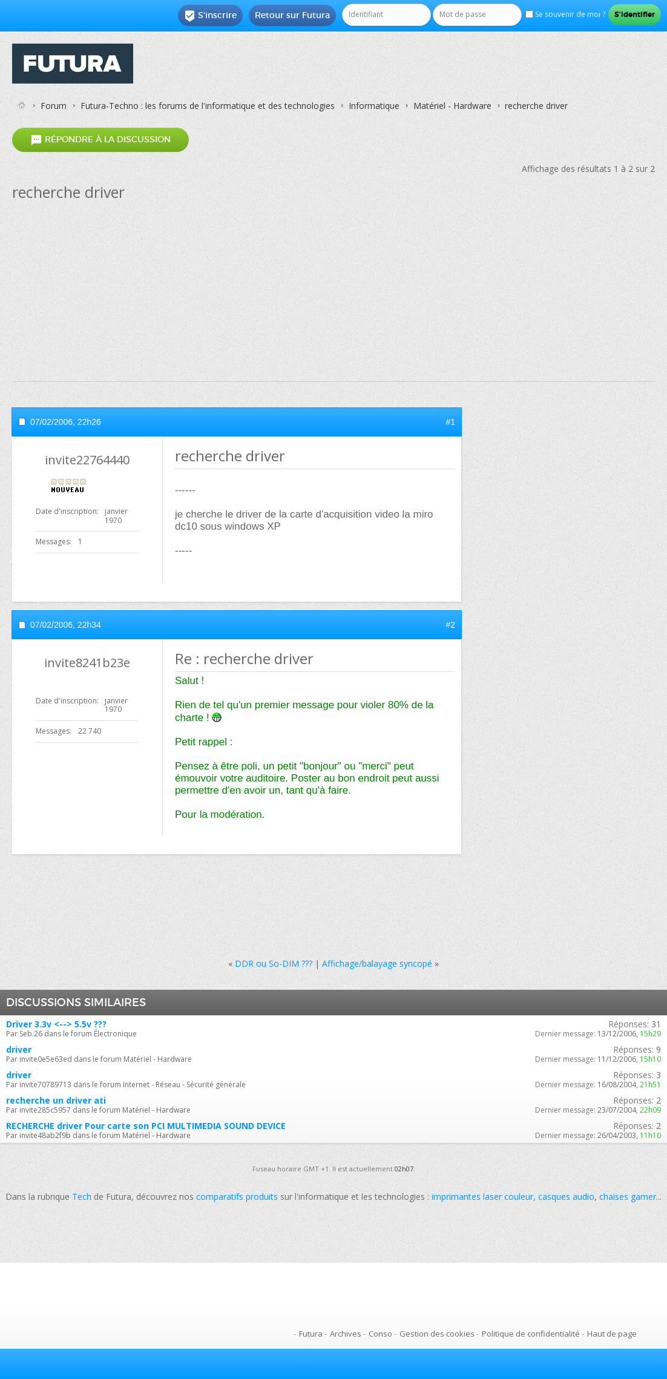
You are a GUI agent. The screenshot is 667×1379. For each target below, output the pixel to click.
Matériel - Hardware (452, 105)
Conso (380, 1333)
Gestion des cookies (437, 1333)
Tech (81, 1196)
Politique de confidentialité (531, 1333)
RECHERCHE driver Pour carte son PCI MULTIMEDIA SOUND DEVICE (146, 1125)
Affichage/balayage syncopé (377, 963)
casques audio (566, 1196)
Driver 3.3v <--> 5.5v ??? (56, 1024)
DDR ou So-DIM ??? (273, 963)
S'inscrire (210, 16)
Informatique (374, 105)
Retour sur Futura (292, 15)
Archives (345, 1333)
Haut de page (612, 1333)
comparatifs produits (237, 1196)
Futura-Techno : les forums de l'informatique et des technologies (207, 105)
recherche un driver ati (56, 1100)
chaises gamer (627, 1196)
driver (18, 1049)
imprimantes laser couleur (482, 1196)
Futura (311, 1333)
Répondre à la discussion (100, 139)
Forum (54, 105)
